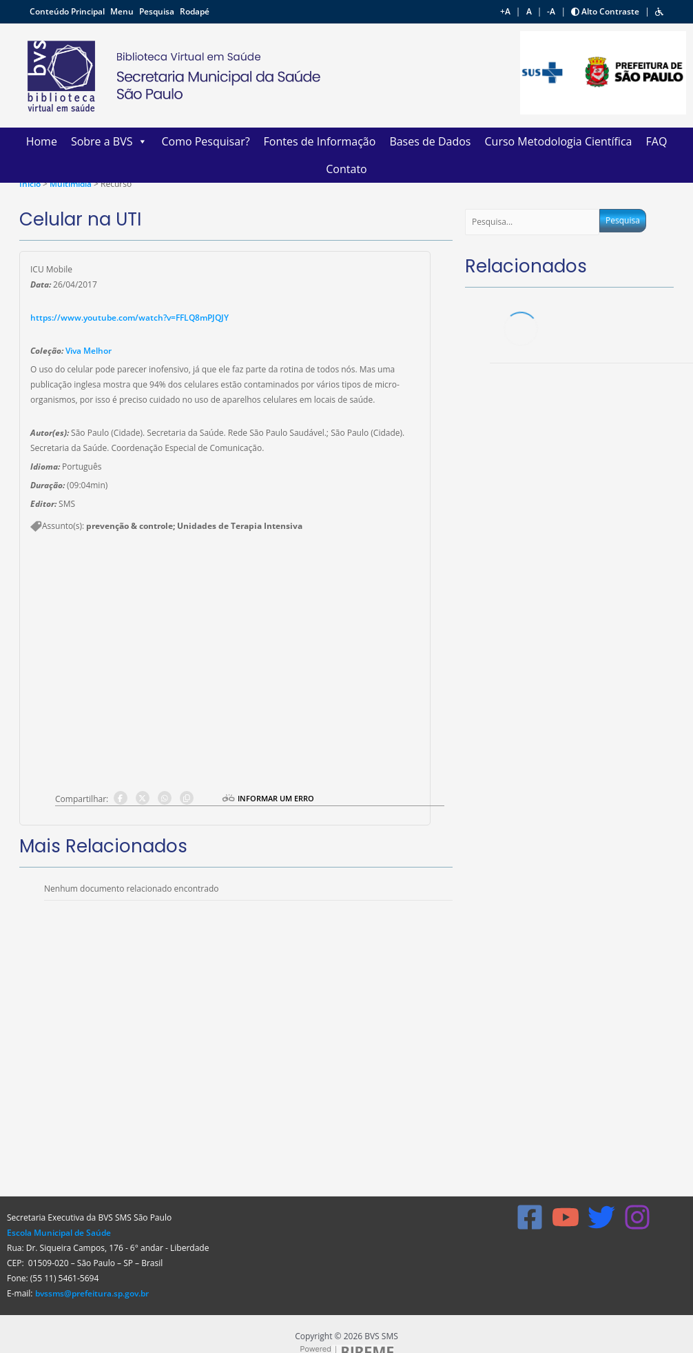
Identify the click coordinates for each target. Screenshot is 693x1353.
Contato (346, 169)
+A (505, 11)
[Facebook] (530, 1217)
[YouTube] (565, 1217)
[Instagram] (637, 1217)
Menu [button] (123, 11)
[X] (601, 1217)
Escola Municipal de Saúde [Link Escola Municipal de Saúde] (59, 1233)
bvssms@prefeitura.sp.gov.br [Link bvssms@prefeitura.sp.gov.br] (92, 1293)
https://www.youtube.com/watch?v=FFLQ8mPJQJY (129, 317)
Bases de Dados (429, 141)
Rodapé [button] (194, 11)
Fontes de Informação (320, 141)
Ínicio (30, 184)
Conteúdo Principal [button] (68, 11)
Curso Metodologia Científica (558, 141)
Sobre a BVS (109, 141)
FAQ (657, 141)
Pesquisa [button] (157, 11)
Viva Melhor (88, 351)
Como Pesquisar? (205, 141)
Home (41, 141)
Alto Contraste (605, 11)
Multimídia (72, 184)
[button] (659, 11)
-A (551, 11)
